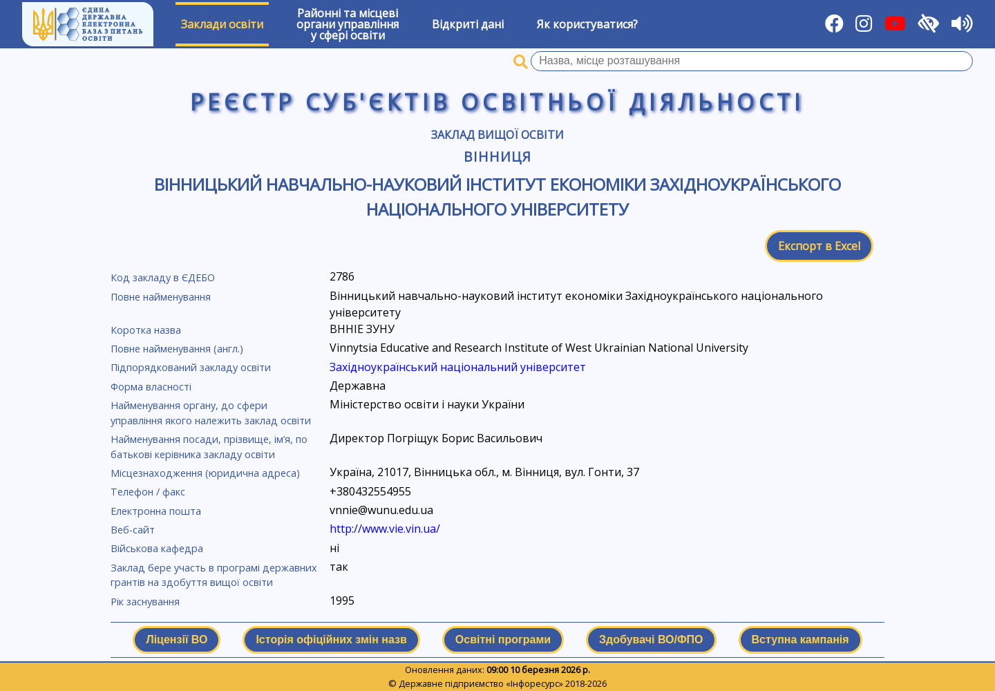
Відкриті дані (468, 24)
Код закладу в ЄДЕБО (163, 277)
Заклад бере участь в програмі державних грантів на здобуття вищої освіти (214, 575)
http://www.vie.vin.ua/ (385, 528)
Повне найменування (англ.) (177, 348)
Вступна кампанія (800, 639)
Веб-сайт (133, 529)
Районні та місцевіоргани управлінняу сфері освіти (347, 24)
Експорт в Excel (819, 246)
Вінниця (497, 156)
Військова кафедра (157, 548)
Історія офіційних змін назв (331, 639)
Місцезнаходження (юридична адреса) (205, 473)
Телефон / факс (148, 491)
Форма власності (151, 386)
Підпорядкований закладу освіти (191, 367)
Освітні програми (503, 639)
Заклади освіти (222, 24)
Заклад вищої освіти (497, 134)
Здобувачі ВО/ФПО (651, 639)
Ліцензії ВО (176, 639)
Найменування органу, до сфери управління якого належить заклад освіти (211, 413)
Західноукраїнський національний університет (458, 367)
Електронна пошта (156, 511)
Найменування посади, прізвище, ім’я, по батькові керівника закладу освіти (209, 447)
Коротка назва (146, 330)
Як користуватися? (587, 24)
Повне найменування (161, 296)
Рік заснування (145, 601)
